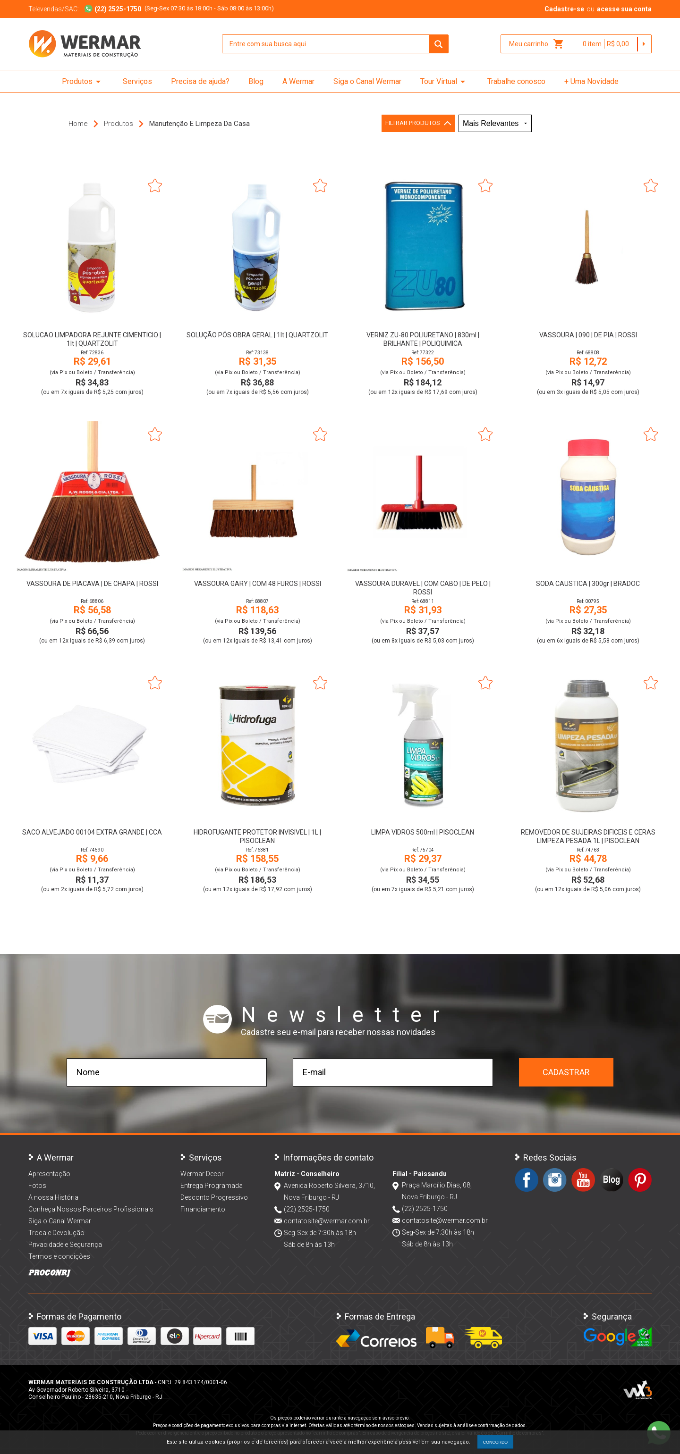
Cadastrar (566, 1072)
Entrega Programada (211, 1185)
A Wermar (298, 81)
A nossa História (53, 1197)
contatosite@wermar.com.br (327, 1221)
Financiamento (202, 1209)
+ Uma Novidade (591, 81)
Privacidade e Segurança (65, 1244)
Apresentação (49, 1174)
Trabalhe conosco (516, 81)
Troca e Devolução (56, 1233)
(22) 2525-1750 (307, 1209)
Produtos (83, 81)
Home (78, 123)
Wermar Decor (202, 1174)
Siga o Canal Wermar (367, 81)
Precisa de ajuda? (200, 81)
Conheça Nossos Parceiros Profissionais (90, 1209)
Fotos (37, 1185)
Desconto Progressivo (214, 1197)
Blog (256, 81)
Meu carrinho (536, 44)
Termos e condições (59, 1256)
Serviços (137, 81)
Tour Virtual (444, 81)
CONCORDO (495, 1442)
